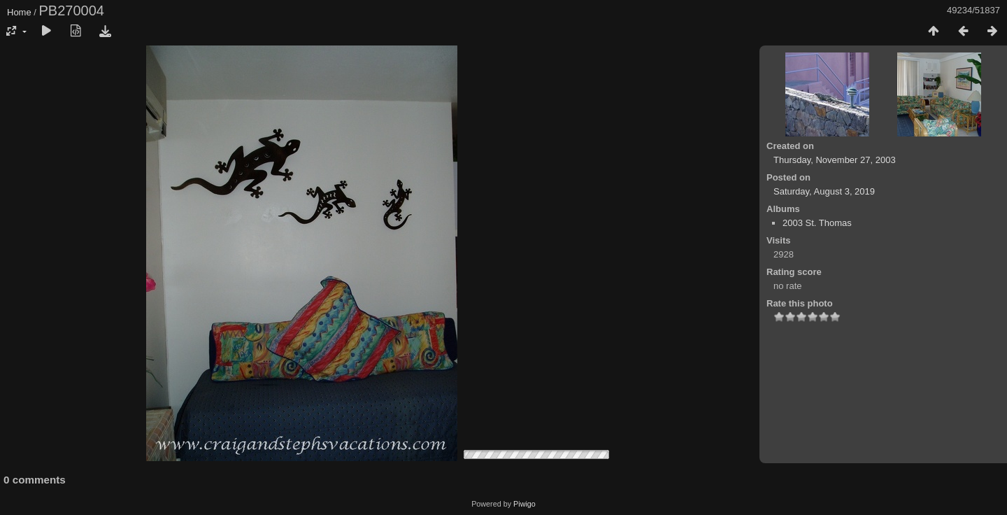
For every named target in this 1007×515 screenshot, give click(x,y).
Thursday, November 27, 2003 (834, 160)
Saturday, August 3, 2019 (824, 191)
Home (19, 12)
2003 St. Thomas (817, 223)
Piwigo (524, 504)
